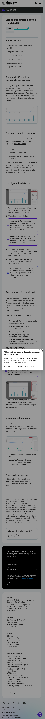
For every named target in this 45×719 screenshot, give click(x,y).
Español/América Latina (26, 367)
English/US (8, 367)
